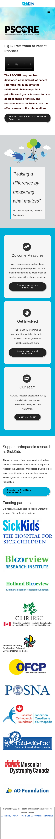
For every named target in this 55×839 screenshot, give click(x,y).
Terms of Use (25, 816)
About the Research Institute (42, 816)
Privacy (15, 816)
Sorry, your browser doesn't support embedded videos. (19, 64)
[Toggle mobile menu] (49, 11)
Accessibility (6, 816)
